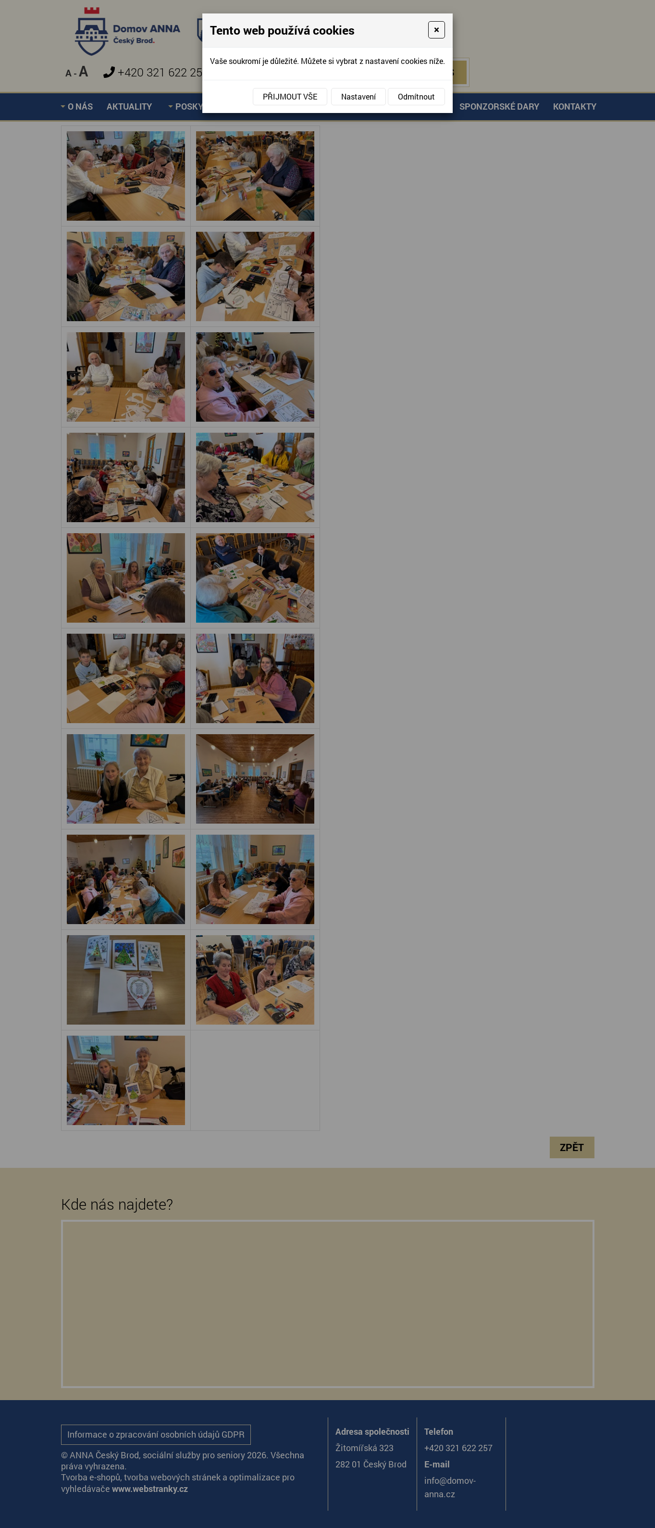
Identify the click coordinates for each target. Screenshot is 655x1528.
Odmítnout (416, 96)
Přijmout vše (290, 96)
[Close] (436, 29)
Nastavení (358, 96)
